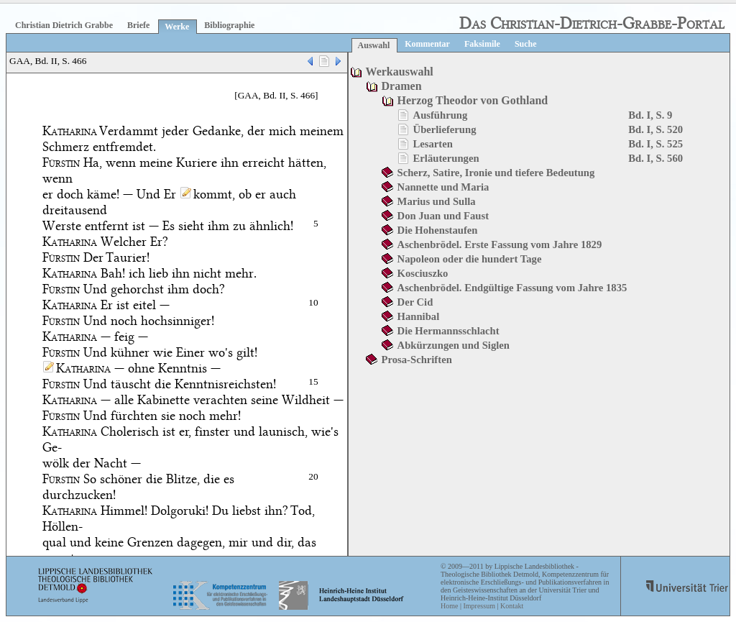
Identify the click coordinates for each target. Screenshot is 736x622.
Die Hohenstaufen (437, 230)
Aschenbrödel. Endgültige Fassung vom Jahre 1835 (512, 287)
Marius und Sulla (436, 201)
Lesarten (433, 144)
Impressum (478, 606)
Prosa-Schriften (417, 359)
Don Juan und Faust (443, 215)
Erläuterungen (446, 158)
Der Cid (415, 302)
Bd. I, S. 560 (655, 158)
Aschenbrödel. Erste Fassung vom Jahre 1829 (499, 244)
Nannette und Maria (443, 187)
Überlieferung (445, 129)
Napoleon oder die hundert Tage (469, 259)
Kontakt (511, 606)
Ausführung (440, 115)
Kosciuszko (422, 273)
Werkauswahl (399, 71)
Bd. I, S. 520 (655, 129)
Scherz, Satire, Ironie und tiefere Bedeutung (496, 172)
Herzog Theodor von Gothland (472, 100)
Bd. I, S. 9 (650, 115)
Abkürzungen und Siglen (453, 345)
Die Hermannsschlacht (448, 331)
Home (449, 606)
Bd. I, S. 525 (655, 144)
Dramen (402, 86)
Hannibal (418, 316)
